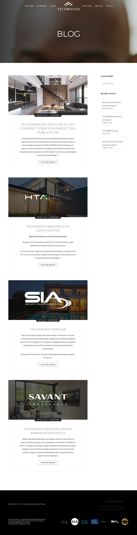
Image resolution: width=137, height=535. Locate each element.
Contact (109, 6)
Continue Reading (48, 162)
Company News (54, 115)
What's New (86, 6)
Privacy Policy (26, 522)
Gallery (53, 6)
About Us (98, 6)
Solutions (29, 6)
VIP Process (42, 6)
